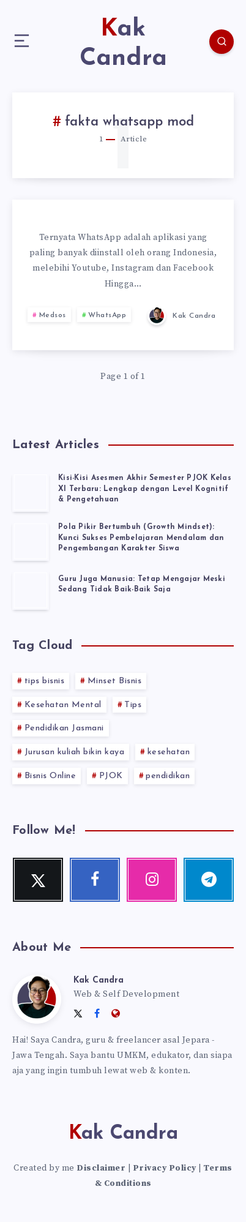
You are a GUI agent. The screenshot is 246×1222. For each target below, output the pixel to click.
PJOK (111, 776)
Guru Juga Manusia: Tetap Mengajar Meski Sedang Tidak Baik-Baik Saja (141, 584)
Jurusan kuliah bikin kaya (74, 752)
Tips (132, 705)
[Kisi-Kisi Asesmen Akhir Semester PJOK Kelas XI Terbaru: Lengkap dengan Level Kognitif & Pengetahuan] (30, 492)
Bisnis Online (50, 776)
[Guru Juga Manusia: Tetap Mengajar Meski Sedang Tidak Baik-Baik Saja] (30, 590)
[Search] (221, 41)
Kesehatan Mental (63, 705)
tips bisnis (44, 681)
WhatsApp (107, 315)
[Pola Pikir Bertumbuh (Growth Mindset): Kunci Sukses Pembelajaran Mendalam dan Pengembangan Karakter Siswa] (30, 541)
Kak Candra (98, 980)
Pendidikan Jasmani (64, 728)
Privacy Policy (164, 1168)
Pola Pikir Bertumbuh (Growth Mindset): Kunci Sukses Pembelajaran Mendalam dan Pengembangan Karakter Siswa (141, 537)
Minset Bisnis (115, 681)
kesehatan (168, 752)
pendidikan (168, 776)
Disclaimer (100, 1168)
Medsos (52, 315)
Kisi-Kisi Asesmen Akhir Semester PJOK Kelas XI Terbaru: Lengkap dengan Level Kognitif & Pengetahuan (144, 488)
